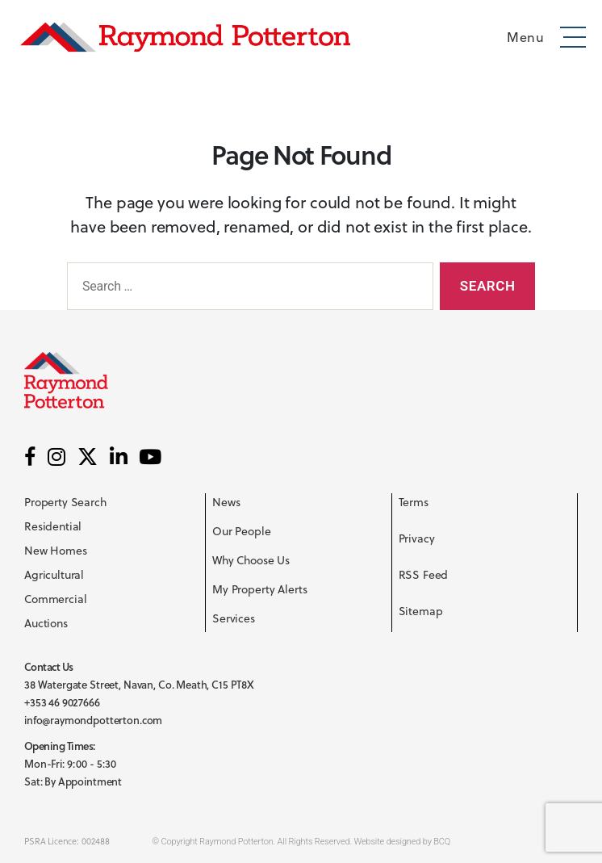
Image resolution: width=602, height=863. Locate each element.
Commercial (55, 598)
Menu (525, 36)
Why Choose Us (251, 559)
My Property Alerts (259, 588)
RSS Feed (424, 574)
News (226, 501)
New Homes (55, 550)
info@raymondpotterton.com (93, 720)
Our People (241, 530)
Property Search (65, 501)
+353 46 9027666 (62, 702)
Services (233, 618)
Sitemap (421, 610)
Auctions (46, 622)
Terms (414, 501)
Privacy (417, 538)
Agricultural (54, 574)
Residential (53, 525)
